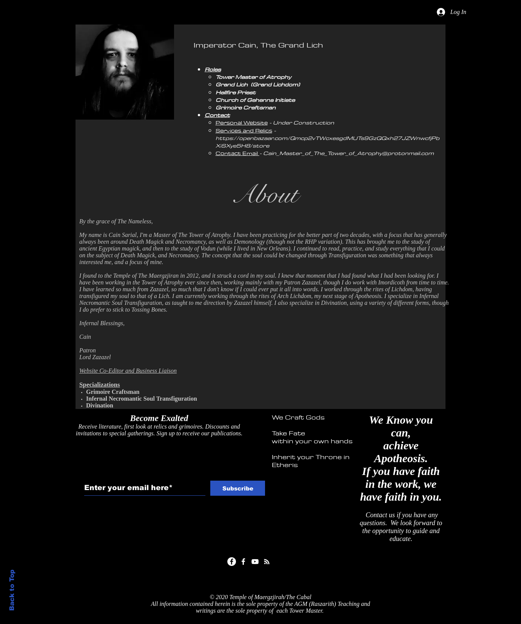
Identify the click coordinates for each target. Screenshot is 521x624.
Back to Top (11, 590)
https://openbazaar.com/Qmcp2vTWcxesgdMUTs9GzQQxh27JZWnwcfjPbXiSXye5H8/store (327, 142)
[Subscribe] (237, 488)
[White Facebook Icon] (243, 561)
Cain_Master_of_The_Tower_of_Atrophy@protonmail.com (348, 153)
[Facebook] (231, 561)
